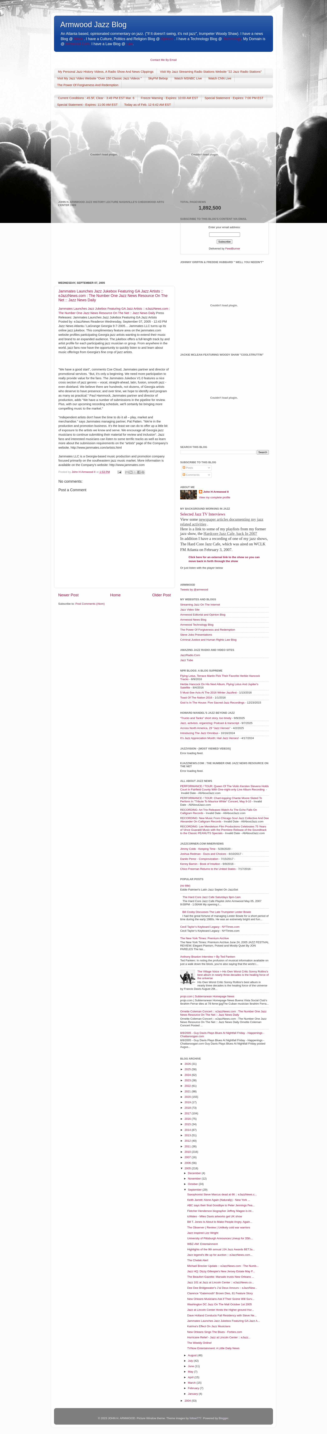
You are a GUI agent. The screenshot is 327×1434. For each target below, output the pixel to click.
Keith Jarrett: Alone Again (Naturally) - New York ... (218, 1199)
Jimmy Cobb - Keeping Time (198, 848)
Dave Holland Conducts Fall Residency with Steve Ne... (222, 1315)
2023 (188, 1080)
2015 (188, 1124)
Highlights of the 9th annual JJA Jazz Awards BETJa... (221, 1249)
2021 (188, 1091)
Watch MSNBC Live (188, 78)
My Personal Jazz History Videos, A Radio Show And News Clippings (105, 71)
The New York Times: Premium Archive (204, 938)
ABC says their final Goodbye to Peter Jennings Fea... (221, 1205)
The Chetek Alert (197, 1260)
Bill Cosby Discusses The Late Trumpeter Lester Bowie (216, 912)
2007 (188, 1157)
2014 (188, 1129)
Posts (188, 467)
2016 (188, 1118)
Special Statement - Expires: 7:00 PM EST (234, 98)
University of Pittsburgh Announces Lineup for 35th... (220, 1238)
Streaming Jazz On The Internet (200, 604)
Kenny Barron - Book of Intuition (200, 863)
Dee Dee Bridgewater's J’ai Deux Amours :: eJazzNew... (222, 1287)
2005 (188, 1168)
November (195, 1178)
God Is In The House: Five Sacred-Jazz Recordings (212, 702)
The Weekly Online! (199, 1342)
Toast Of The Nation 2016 (196, 697)
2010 (188, 1151)
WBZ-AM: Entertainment (202, 1244)
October (193, 1184)
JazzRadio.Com (190, 655)
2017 (188, 1113)
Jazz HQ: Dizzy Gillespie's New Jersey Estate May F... (221, 1271)
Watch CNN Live (219, 78)
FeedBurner (232, 248)
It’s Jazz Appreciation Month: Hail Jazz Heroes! (209, 738)
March (192, 1382)
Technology (232, 39)
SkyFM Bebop (158, 78)
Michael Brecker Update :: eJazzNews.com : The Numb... (223, 1265)
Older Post (161, 595)
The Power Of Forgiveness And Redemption (87, 85)
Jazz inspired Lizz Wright (202, 1232)
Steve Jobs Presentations (196, 634)
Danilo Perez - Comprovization (199, 858)
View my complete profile (214, 497)
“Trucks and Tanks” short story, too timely (205, 718)
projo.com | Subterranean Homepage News (207, 996)
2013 (188, 1135)
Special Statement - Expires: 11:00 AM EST (87, 104)
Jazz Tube (186, 660)
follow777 (195, 1418)
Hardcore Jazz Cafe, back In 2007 (230, 533)
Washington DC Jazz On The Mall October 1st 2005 (219, 1304)
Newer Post (68, 595)
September (195, 1189)
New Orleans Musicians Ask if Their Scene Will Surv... (220, 1298)
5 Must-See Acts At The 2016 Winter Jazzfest (208, 692)
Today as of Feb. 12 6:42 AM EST (147, 104)
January (193, 1393)
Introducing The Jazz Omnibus (199, 733)
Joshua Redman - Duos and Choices (203, 853)
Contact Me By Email (163, 59)
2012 (188, 1140)
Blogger (223, 1418)
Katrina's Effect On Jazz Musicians (208, 1326)
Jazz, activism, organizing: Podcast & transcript (209, 723)
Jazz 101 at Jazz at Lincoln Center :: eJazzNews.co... (220, 1282)
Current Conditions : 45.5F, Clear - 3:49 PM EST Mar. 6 (96, 98)
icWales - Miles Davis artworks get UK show (214, 1216)
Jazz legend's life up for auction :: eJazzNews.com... (219, 1254)
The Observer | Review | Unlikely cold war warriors (218, 1227)
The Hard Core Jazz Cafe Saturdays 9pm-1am (211, 897)
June (191, 1366)
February (194, 1388)
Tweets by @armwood (194, 589)
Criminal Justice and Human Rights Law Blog (208, 639)
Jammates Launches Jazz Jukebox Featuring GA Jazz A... (223, 1320)
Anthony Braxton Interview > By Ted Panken (207, 956)
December (195, 1173)
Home (115, 595)
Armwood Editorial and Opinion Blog (202, 614)
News (78, 39)
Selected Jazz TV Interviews (202, 514)
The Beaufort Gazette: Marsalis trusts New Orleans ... (220, 1276)
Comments (191, 474)
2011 (188, 1146)
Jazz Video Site (190, 609)
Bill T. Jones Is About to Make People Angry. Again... (219, 1221)
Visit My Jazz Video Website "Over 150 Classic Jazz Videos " (99, 78)
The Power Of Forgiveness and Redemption (207, 629)
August (192, 1355)
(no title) (185, 885)
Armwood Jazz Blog (93, 24)
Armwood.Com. (78, 44)
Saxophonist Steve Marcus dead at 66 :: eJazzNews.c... (222, 1194)
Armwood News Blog (193, 619)
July (191, 1360)
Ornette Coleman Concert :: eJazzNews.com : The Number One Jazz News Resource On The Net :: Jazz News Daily (223, 1013)
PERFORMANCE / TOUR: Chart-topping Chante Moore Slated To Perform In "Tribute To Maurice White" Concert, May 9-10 (221, 800)
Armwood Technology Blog (197, 624)
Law (129, 44)
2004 (188, 1400)
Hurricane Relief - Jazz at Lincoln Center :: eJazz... (219, 1337)
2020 (188, 1096)
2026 (188, 1063)
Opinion (167, 39)
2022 (188, 1085)
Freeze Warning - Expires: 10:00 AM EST (169, 98)
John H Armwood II (216, 491)
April (191, 1377)
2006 (188, 1162)
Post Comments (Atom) (90, 603)
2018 (188, 1107)
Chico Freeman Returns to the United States (208, 868)
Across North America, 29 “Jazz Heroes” (205, 728)
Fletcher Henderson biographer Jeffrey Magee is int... (220, 1211)
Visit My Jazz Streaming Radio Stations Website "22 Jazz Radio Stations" (211, 71)
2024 (188, 1074)
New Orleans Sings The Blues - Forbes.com (214, 1331)
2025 (188, 1069)
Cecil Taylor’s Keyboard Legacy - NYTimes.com (210, 926)
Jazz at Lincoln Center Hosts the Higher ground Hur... (220, 1309)
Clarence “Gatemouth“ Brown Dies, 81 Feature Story (220, 1293)
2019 (188, 1102)
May (191, 1371)
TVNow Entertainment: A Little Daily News (213, 1348)
